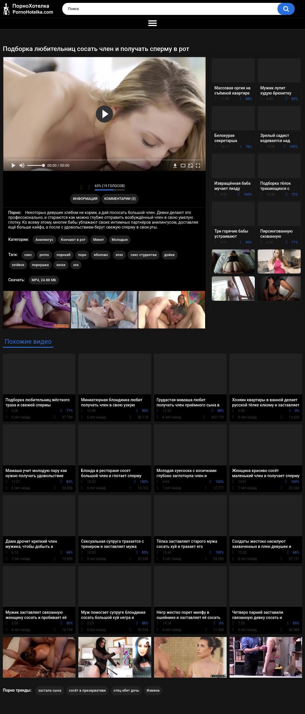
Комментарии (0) (120, 199)
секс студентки (144, 255)
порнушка (40, 265)
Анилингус (44, 240)
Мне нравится (81, 187)
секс (28, 255)
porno (44, 255)
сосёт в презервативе (87, 691)
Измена (153, 691)
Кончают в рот (73, 240)
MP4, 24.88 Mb (44, 280)
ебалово (101, 255)
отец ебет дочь (126, 691)
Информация (85, 199)
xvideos (18, 265)
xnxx (119, 255)
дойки (169, 255)
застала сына (49, 691)
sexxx (60, 265)
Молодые (120, 240)
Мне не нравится (89, 187)
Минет (98, 240)
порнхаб (64, 255)
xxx (76, 265)
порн (82, 255)
